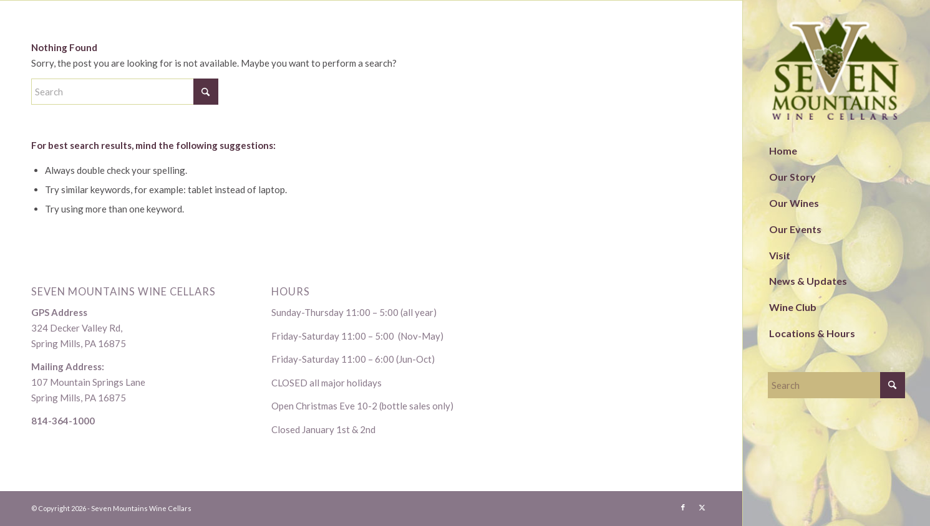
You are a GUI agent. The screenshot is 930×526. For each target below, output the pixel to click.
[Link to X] (701, 507)
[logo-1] (836, 68)
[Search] (836, 385)
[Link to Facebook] (683, 507)
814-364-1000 (63, 420)
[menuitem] (836, 151)
